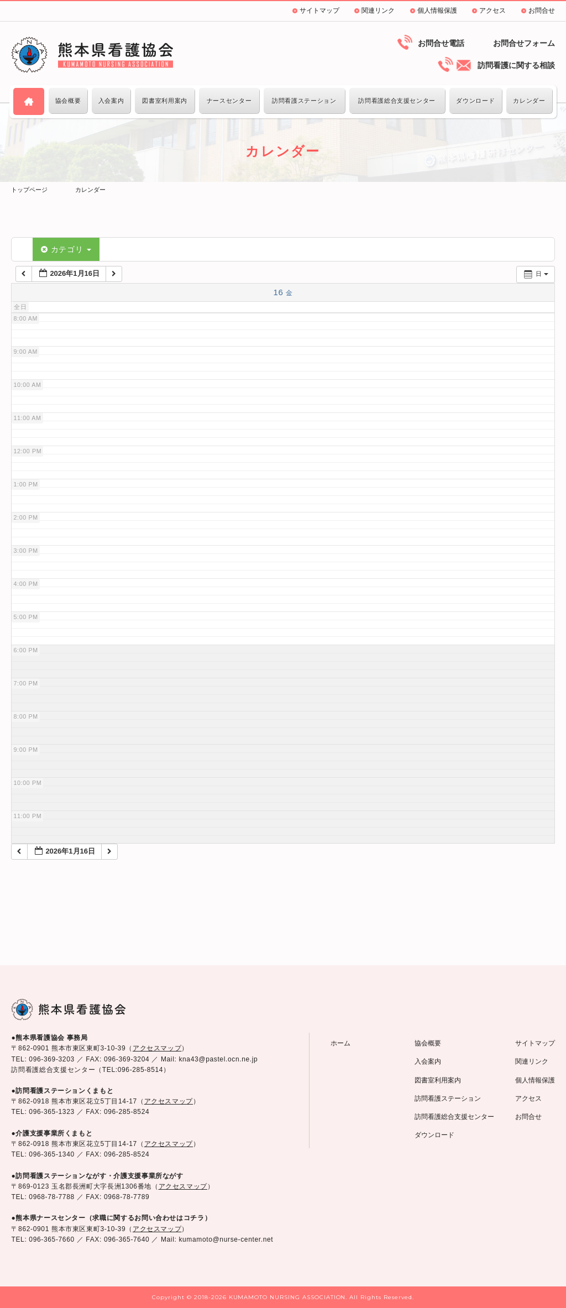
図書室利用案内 (164, 100)
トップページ (29, 189)
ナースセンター (229, 100)
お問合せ (541, 10)
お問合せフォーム (524, 43)
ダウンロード (475, 100)
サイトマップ (319, 10)
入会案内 (111, 100)
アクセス (492, 10)
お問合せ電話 (441, 43)
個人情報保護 (437, 10)
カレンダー (529, 100)
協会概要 (68, 100)
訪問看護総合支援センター (397, 100)
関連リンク (378, 10)
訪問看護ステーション (304, 100)
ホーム (340, 1043)
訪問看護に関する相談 (516, 65)
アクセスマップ (157, 1048)
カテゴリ (66, 249)
